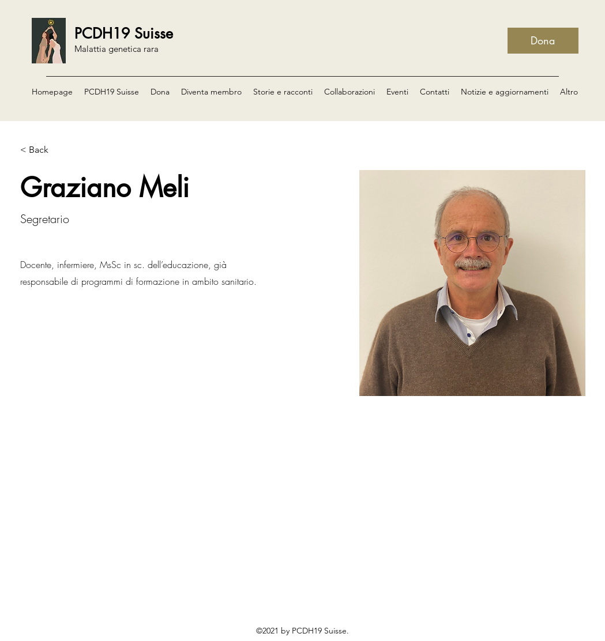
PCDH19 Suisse (123, 33)
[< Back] (43, 149)
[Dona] (543, 41)
